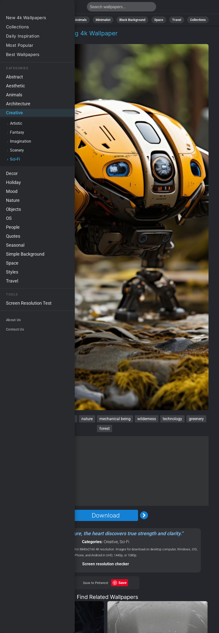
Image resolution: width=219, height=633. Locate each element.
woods (27, 418)
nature (87, 418)
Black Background (132, 20)
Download (106, 515)
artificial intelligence (57, 418)
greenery (196, 418)
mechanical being (115, 418)
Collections (198, 20)
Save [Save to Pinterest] (122, 583)
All (24, 20)
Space (158, 20)
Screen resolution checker (105, 564)
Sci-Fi (41, 39)
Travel (176, 20)
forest (104, 428)
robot (9, 418)
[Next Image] (144, 515)
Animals (81, 20)
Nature (40, 20)
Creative (22, 39)
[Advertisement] (106, 471)
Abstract (60, 20)
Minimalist (103, 20)
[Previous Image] (67, 515)
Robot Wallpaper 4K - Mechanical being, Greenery (30, 8)
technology (172, 418)
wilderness (146, 418)
